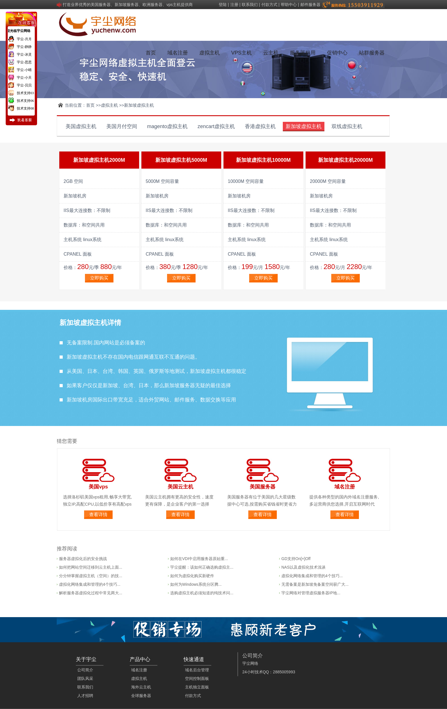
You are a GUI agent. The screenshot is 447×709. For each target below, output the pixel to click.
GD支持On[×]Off (295, 558)
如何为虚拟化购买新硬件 (192, 575)
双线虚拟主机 (347, 126)
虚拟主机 (209, 53)
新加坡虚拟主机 (304, 126)
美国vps (98, 487)
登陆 (223, 4)
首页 (151, 53)
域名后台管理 (197, 670)
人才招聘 (85, 695)
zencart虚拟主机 (216, 126)
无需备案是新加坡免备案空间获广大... (315, 584)
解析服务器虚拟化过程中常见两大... (90, 593)
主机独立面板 (197, 687)
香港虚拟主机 (260, 126)
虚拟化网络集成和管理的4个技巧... (89, 584)
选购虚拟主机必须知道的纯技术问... (201, 593)
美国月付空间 (121, 126)
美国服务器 (262, 487)
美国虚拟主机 (81, 126)
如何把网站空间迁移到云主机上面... (90, 567)
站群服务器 (372, 53)
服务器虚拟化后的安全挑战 (83, 558)
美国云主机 (180, 487)
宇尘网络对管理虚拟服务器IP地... (310, 593)
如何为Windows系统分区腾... (196, 584)
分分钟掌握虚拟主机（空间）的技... (90, 575)
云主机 (271, 53)
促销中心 (337, 53)
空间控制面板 (197, 678)
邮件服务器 (310, 4)
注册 (234, 4)
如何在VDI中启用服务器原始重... (199, 558)
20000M (363, 160)
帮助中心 (289, 4)
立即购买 (99, 278)
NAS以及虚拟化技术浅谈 (303, 567)
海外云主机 (141, 687)
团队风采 (85, 678)
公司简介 (85, 670)
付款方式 (269, 4)
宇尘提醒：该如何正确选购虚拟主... (201, 567)
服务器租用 (303, 53)
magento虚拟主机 (167, 126)
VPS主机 (241, 53)
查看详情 (98, 514)
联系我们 (250, 4)
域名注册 (177, 53)
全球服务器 (141, 695)
